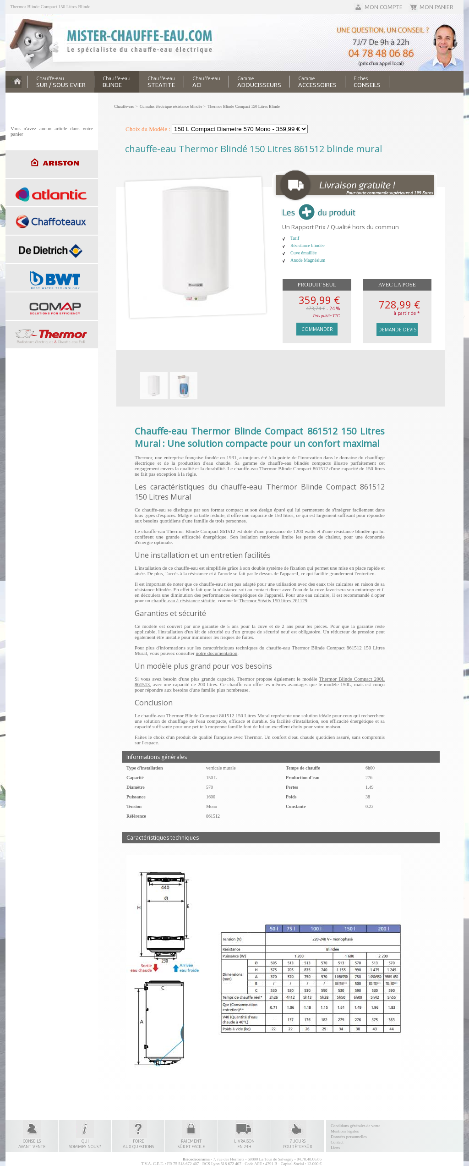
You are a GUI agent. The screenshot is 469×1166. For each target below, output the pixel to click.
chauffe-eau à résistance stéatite (183, 600)
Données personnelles (349, 1136)
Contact (337, 1142)
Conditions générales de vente (355, 1125)
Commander (317, 329)
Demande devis (397, 329)
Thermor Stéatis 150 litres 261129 (273, 600)
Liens (335, 1147)
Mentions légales (345, 1131)
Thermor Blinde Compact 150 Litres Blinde (50, 6)
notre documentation (217, 653)
